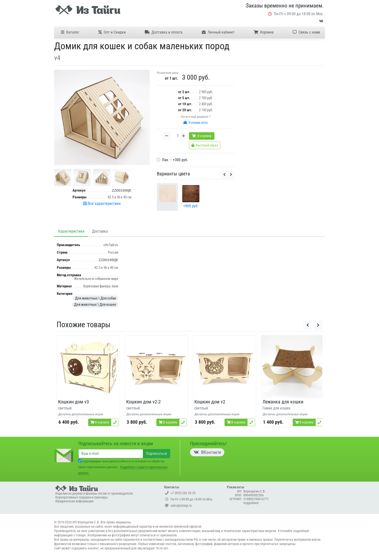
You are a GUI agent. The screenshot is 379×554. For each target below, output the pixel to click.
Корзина (264, 32)
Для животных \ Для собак (95, 298)
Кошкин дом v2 (209, 402)
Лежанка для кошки (282, 402)
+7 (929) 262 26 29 (180, 493)
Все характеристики (102, 203)
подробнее (251, 503)
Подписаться (156, 453)
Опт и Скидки (112, 32)
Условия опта (195, 123)
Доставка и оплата (163, 32)
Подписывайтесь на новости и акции (115, 443)
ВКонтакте (207, 452)
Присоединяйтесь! (208, 443)
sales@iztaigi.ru (178, 505)
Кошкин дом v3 (73, 402)
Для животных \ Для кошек (95, 304)
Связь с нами (306, 32)
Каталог (70, 32)
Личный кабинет (218, 32)
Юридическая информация (74, 501)
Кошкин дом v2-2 (143, 402)
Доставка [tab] (100, 231)
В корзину (201, 136)
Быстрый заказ (204, 145)
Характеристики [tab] (71, 231)
